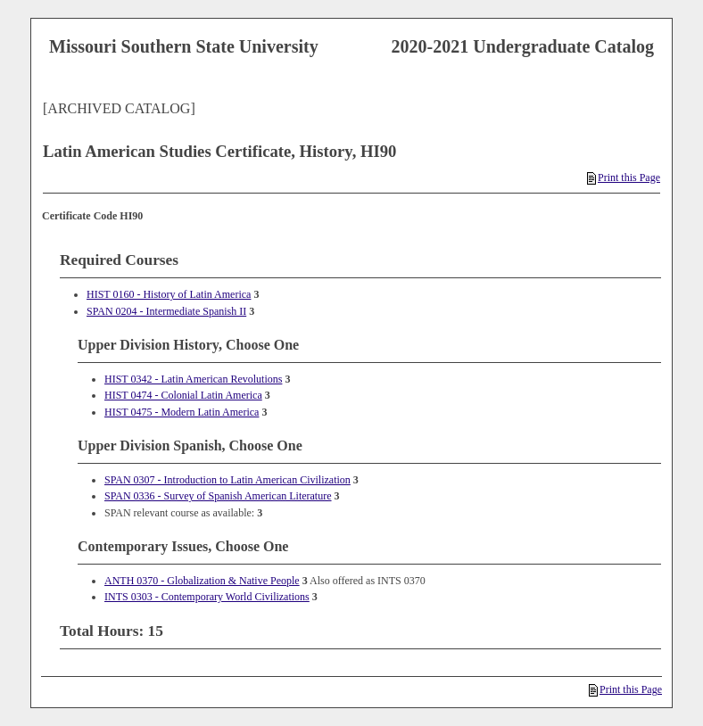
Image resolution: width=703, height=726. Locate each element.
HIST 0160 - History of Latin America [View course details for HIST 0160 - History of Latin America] (169, 294)
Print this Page (623, 177)
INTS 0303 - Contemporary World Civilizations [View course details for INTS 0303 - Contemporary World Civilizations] (207, 596)
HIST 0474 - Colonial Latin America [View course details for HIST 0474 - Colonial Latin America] (183, 395)
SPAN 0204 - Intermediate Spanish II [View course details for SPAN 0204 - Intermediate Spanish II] (166, 311)
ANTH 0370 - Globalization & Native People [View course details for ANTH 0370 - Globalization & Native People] (202, 580)
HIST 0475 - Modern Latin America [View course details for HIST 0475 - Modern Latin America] (181, 412)
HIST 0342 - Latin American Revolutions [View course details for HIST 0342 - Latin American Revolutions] (193, 379)
